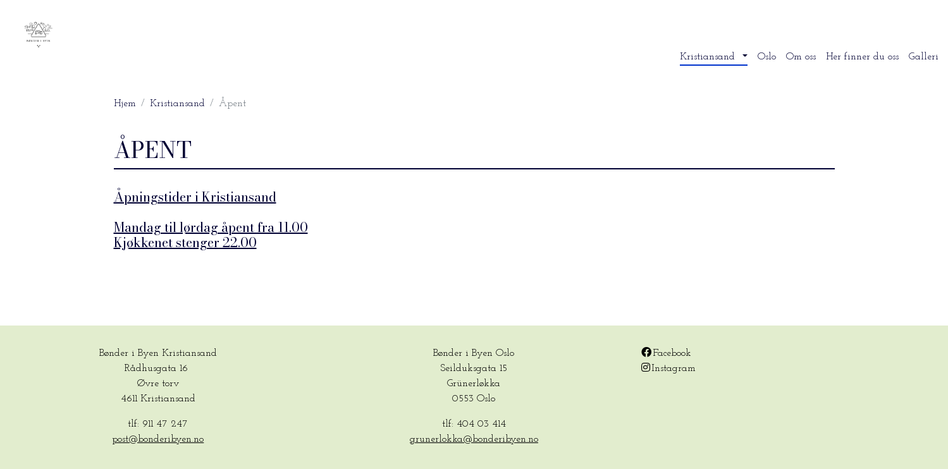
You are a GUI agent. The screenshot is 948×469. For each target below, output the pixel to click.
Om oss (801, 57)
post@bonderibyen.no (158, 439)
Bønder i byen (109, 35)
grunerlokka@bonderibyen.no (474, 439)
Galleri (924, 57)
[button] (714, 56)
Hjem (125, 104)
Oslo (767, 57)
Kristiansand (177, 104)
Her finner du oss (862, 57)
